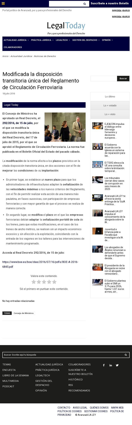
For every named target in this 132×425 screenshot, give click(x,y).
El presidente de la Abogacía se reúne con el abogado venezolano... (115, 269)
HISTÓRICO (75, 379)
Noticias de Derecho (45, 56)
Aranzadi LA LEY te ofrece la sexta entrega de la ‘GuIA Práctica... (115, 200)
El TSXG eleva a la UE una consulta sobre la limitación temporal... (114, 166)
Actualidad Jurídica (21, 56)
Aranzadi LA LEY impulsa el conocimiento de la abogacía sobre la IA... (115, 217)
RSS (70, 385)
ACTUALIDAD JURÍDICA (49, 364)
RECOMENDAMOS (79, 390)
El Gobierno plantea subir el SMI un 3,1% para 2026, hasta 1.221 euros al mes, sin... (115, 286)
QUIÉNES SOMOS (99, 407)
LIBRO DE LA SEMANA (15, 375)
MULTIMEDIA (10, 380)
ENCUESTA (8, 369)
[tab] (110, 96)
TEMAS (6, 364)
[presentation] (110, 96)
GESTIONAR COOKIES (96, 411)
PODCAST (8, 386)
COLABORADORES (79, 364)
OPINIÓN (41, 390)
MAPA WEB (117, 407)
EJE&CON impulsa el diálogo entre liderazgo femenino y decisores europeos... (114, 131)
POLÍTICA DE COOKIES (70, 411)
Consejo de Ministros (24, 313)
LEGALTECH (42, 375)
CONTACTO (64, 407)
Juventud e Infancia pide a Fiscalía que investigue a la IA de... (114, 235)
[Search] (85, 4)
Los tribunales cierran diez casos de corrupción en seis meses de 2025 (114, 183)
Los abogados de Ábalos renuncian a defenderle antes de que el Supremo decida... (115, 253)
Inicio (5, 56)
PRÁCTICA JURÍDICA (47, 369)
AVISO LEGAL (80, 407)
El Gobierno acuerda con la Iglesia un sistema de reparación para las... (115, 150)
